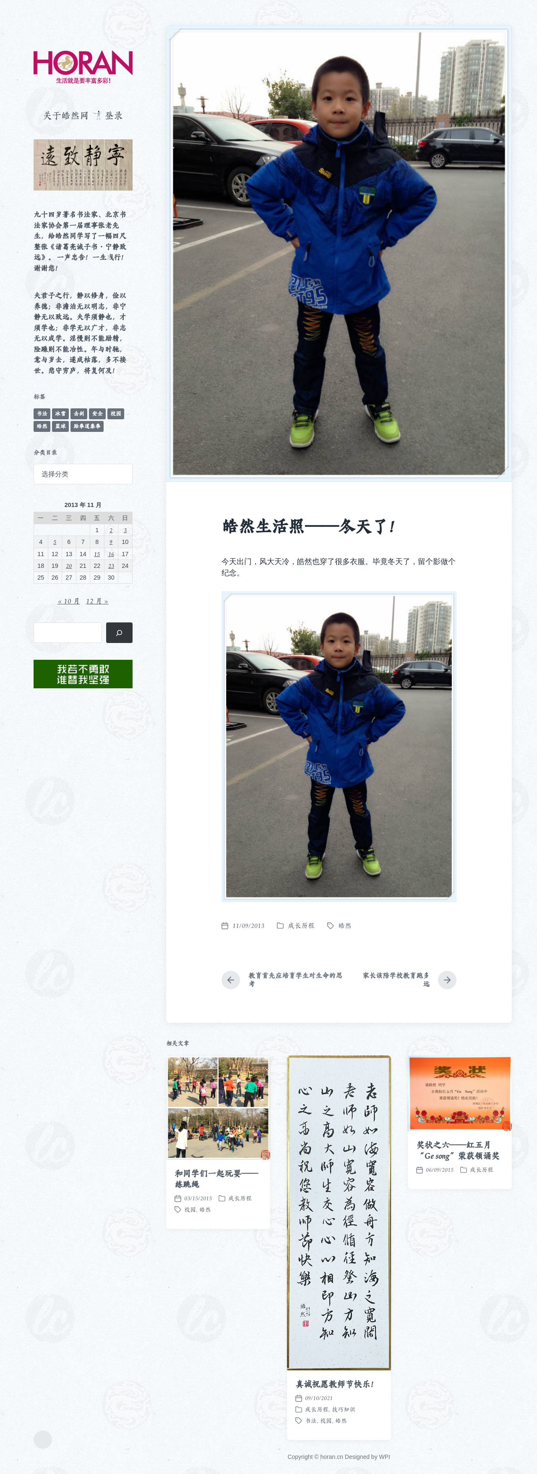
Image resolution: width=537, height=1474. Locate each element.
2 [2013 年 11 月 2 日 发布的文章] (110, 530)
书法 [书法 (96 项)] (41, 413)
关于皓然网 (66, 115)
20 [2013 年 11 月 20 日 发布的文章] (69, 566)
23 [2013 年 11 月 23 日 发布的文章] (111, 566)
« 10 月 (68, 601)
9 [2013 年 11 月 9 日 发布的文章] (110, 542)
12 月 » (97, 601)
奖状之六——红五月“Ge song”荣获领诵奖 (458, 1220)
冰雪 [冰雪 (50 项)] (60, 413)
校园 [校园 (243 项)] (115, 413)
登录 (113, 115)
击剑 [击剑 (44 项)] (78, 413)
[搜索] (119, 632)
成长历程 (301, 925)
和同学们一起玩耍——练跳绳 (216, 1248)
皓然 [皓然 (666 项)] (41, 426)
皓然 (345, 925)
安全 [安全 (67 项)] (97, 413)
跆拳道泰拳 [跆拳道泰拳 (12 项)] (87, 426)
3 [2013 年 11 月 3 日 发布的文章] (125, 530)
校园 (190, 1279)
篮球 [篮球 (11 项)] (60, 426)
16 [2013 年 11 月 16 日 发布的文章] (111, 554)
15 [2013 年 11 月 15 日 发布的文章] (97, 554)
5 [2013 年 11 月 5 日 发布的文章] (54, 542)
